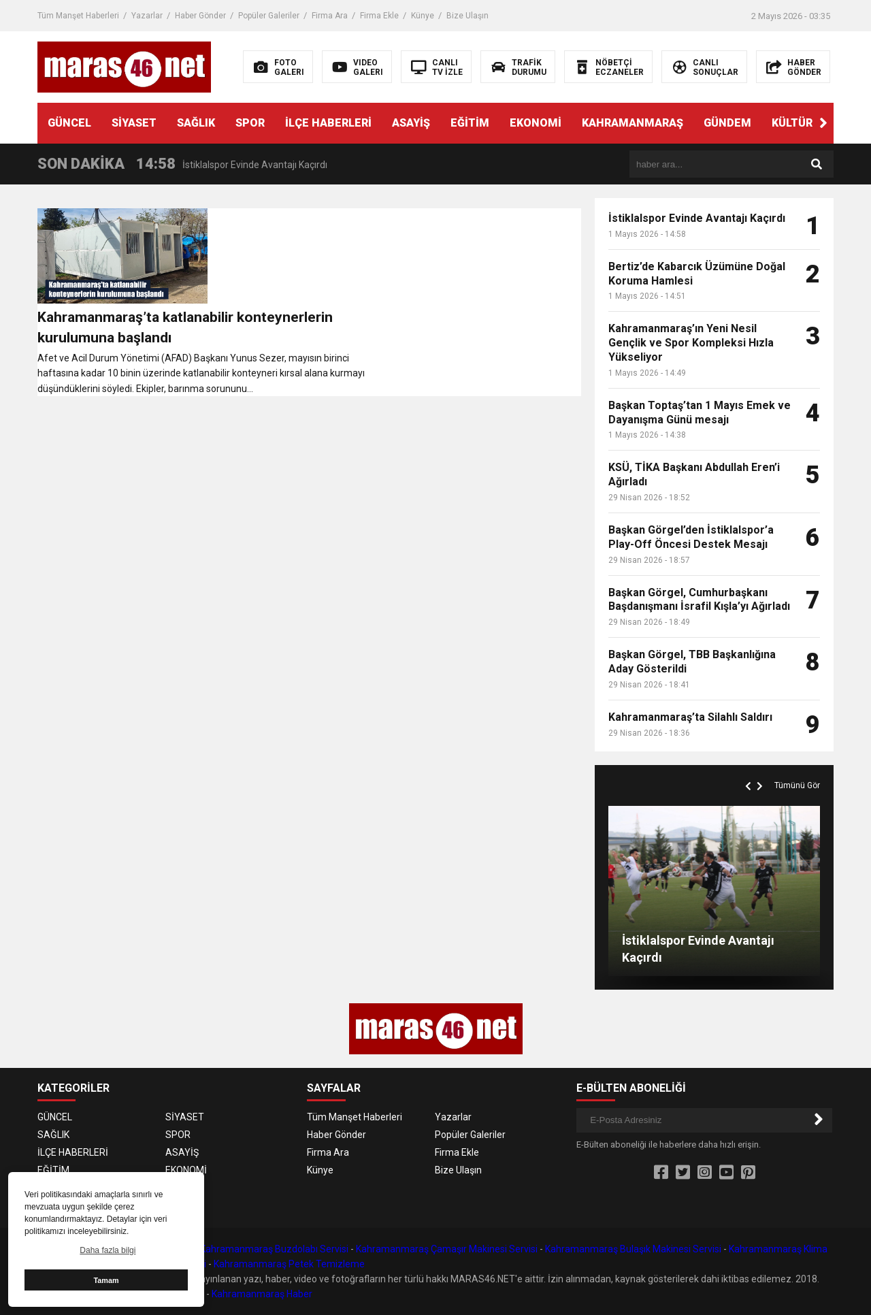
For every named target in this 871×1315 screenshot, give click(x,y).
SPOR (250, 122)
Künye (422, 15)
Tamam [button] (105, 1280)
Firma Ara (330, 15)
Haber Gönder (200, 15)
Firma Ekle (379, 15)
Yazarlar (147, 15)
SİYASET (134, 122)
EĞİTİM (469, 122)
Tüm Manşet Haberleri (78, 15)
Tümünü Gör (797, 785)
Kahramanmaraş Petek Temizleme (289, 1264)
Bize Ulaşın (467, 15)
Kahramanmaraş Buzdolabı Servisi (274, 1249)
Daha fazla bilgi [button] (107, 1250)
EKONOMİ (535, 122)
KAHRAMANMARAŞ (632, 122)
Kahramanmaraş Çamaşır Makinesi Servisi (447, 1249)
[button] (823, 123)
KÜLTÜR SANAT (812, 122)
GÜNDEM (727, 122)
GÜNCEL (69, 122)
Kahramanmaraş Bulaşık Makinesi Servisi (633, 1249)
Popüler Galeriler (268, 15)
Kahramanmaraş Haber (262, 1293)
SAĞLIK (196, 122)
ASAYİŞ (411, 122)
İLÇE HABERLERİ (328, 122)
